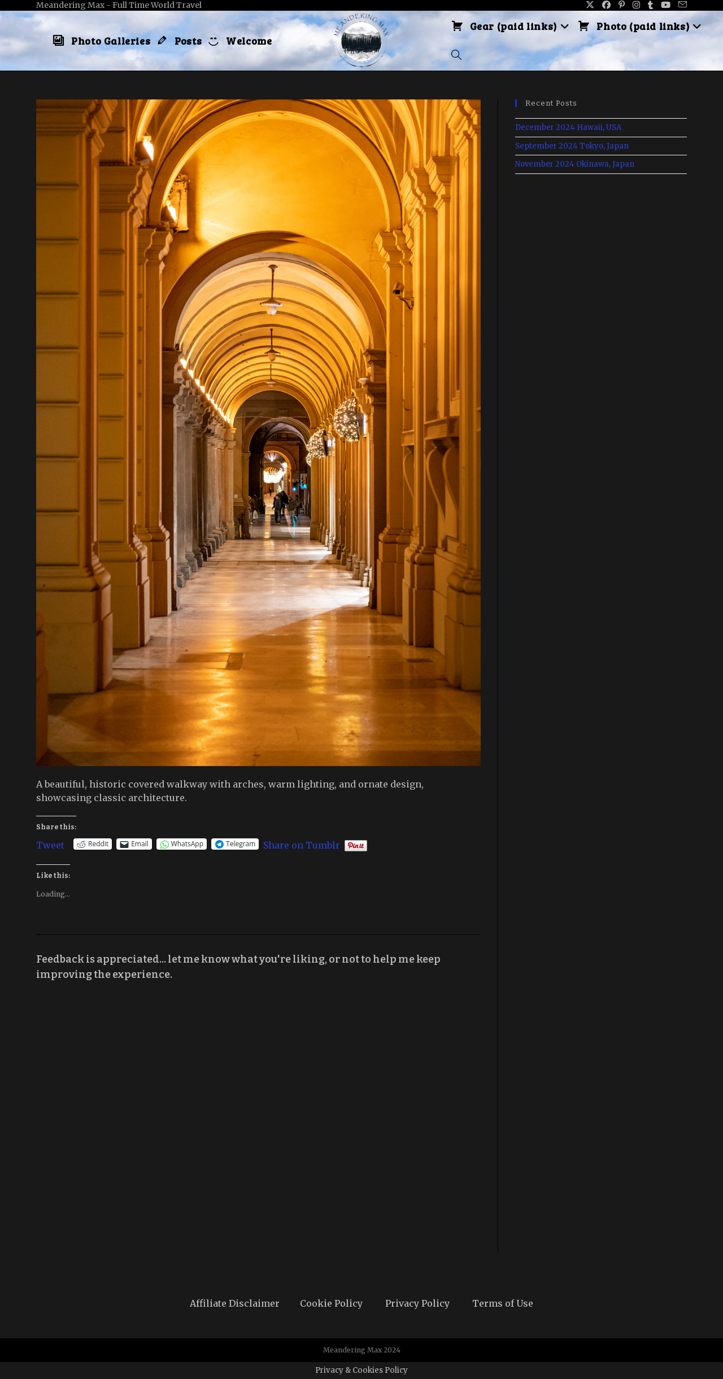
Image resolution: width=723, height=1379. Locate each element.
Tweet (50, 844)
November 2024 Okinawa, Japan (574, 164)
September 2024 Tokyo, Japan (572, 146)
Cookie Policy (331, 1303)
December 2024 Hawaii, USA (568, 127)
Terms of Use (502, 1303)
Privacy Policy (417, 1303)
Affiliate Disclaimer (235, 1303)
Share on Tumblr (301, 844)
